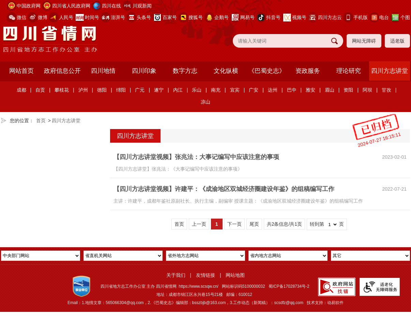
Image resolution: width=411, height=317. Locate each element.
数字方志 (185, 70)
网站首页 (21, 70)
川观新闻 (142, 6)
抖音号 (273, 17)
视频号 (299, 17)
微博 (42, 17)
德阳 (102, 90)
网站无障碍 (364, 41)
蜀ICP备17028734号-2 (289, 286)
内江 (178, 90)
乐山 (196, 90)
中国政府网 (29, 6)
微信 (21, 17)
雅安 (310, 90)
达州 (272, 90)
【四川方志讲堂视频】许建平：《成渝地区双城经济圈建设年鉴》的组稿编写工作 (223, 189)
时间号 (92, 17)
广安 (253, 90)
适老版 (397, 41)
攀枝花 (62, 90)
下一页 (234, 224)
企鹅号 (221, 17)
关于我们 (175, 275)
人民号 (66, 17)
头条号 (144, 17)
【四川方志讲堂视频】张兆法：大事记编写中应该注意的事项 (196, 157)
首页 (41, 120)
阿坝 (367, 90)
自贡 (40, 90)
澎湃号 (118, 17)
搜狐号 (195, 17)
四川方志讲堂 (389, 70)
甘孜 (386, 90)
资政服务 (307, 70)
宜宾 (235, 90)
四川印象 (144, 70)
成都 (21, 90)
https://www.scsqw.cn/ (198, 286)
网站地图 (235, 275)
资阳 (348, 90)
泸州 (83, 90)
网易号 (247, 17)
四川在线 (111, 6)
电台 (384, 17)
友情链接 (205, 275)
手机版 (360, 17)
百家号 (170, 17)
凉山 (205, 102)
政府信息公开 (62, 70)
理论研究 (348, 70)
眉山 (329, 90)
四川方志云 (330, 17)
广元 (139, 90)
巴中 (291, 90)
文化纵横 (226, 70)
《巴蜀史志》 (266, 70)
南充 (215, 90)
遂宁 (159, 90)
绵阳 (121, 90)
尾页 (254, 224)
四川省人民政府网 (71, 6)
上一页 (199, 224)
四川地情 (103, 70)
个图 (405, 17)
